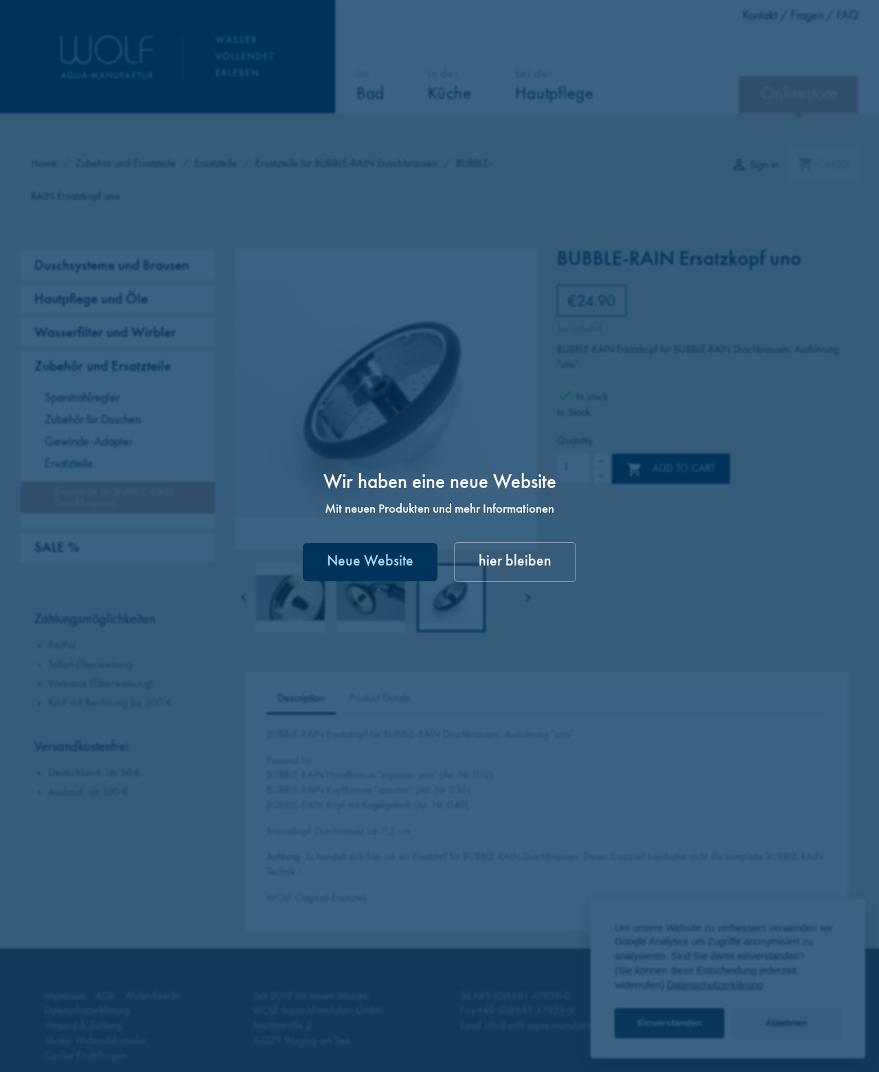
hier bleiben (515, 562)
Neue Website (370, 562)
